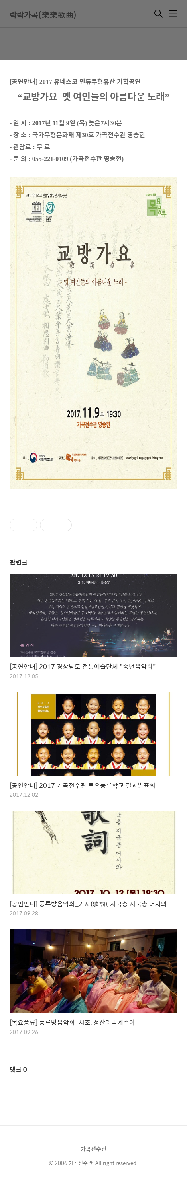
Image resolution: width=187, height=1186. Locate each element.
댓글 (18, 1069)
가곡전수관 (93, 1148)
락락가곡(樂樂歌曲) (43, 14)
